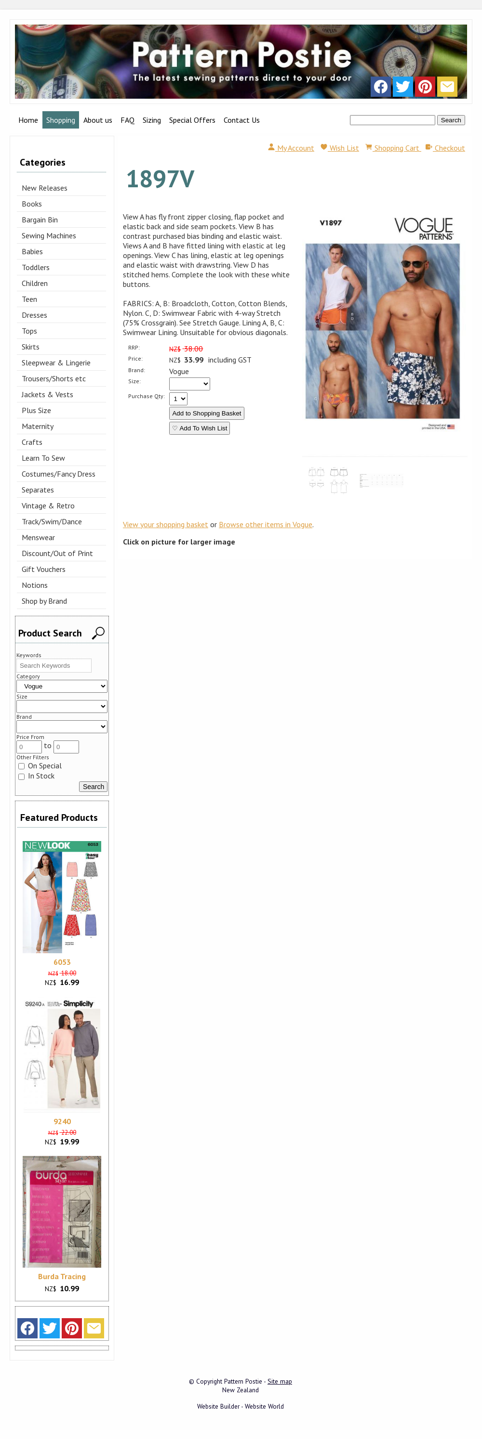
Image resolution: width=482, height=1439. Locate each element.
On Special (40, 765)
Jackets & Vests (47, 394)
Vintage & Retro (48, 505)
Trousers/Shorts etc (54, 378)
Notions (35, 585)
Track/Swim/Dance (52, 521)
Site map (280, 1381)
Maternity (38, 426)
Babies (32, 251)
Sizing (152, 120)
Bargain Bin (40, 219)
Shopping (60, 120)
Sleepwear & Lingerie (56, 362)
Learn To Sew (43, 458)
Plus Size (36, 410)
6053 (62, 962)
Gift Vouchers (44, 569)
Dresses (34, 315)
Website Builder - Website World (240, 1406)
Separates (38, 489)
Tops (29, 331)
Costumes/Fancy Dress (58, 474)
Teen (29, 299)
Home (28, 120)
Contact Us (242, 120)
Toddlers (36, 267)
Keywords (28, 655)
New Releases (44, 188)
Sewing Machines (49, 235)
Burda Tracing (62, 1276)
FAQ (127, 120)
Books (32, 203)
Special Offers (192, 120)
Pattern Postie (243, 1381)
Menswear (38, 537)
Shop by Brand (44, 601)
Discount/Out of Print (57, 553)
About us (97, 120)
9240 (62, 1121)
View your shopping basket (165, 524)
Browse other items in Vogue (265, 524)
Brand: (136, 370)
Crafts (32, 442)
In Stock (36, 775)
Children (35, 283)
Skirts (31, 346)
